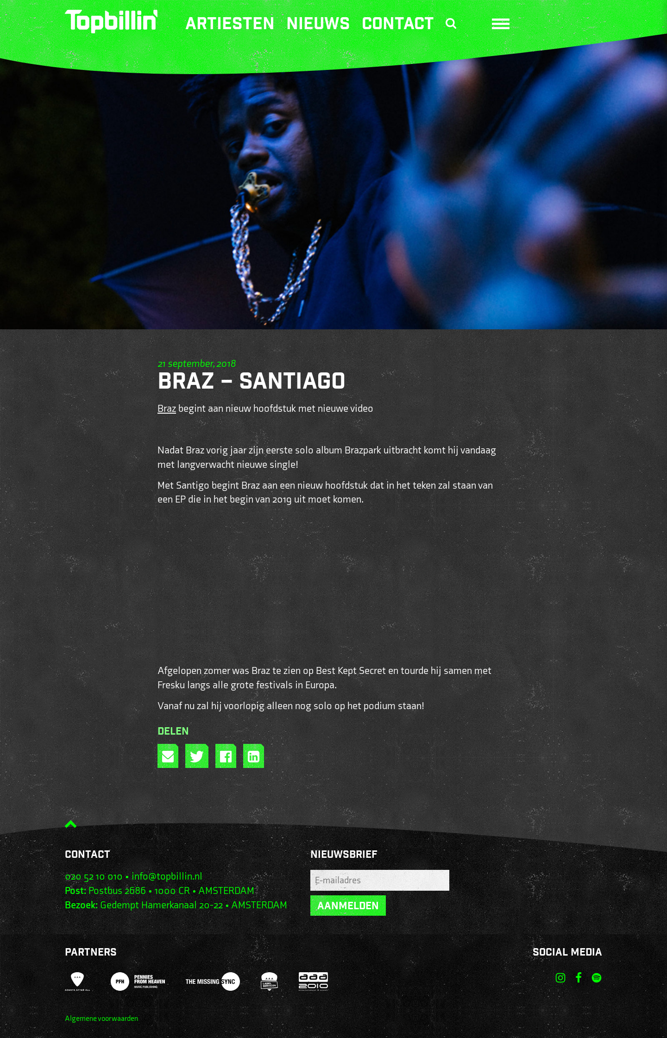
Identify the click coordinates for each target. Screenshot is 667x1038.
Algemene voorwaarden (101, 1018)
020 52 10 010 (94, 876)
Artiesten (230, 25)
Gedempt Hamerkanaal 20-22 (161, 905)
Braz (166, 409)
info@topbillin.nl (167, 876)
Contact (398, 25)
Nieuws (318, 25)
